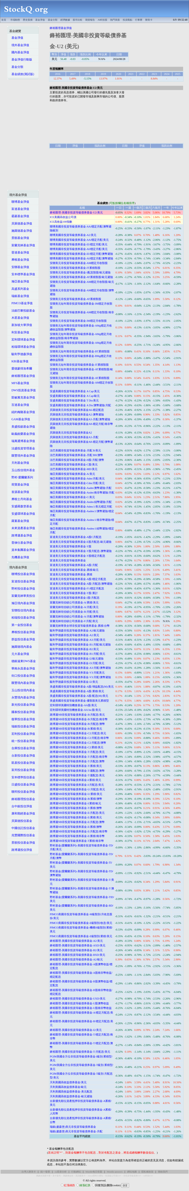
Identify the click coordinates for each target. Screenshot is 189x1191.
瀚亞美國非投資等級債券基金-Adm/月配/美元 (77, 478)
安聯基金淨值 (19, 267)
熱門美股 (115, 19)
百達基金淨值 (19, 404)
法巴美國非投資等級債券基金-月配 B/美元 (75, 450)
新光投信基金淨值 (22, 704)
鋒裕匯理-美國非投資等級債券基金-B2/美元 (76, 950)
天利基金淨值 (19, 462)
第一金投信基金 (20, 624)
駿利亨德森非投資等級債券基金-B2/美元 (74, 649)
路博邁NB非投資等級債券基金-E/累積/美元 (76, 817)
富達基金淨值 (19, 208)
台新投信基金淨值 (22, 755)
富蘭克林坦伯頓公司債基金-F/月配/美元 (74, 621)
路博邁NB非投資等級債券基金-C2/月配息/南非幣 (79, 737)
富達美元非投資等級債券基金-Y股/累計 (74, 593)
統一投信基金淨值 (22, 741)
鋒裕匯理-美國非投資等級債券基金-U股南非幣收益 (81, 1008)
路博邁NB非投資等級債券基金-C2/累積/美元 (77, 747)
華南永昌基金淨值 (22, 668)
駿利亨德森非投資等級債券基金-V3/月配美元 (77, 672)
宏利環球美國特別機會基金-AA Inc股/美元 (75, 709)
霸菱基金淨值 (19, 216)
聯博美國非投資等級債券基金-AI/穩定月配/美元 (79, 249)
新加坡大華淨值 (20, 325)
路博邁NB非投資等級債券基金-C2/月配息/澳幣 (78, 742)
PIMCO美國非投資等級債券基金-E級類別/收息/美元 (81, 922)
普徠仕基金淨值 (20, 542)
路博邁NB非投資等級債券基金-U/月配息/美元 (77, 789)
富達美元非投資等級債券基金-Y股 (70, 546)
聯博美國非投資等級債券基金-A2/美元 (73, 235)
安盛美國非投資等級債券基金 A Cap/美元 (75, 391)
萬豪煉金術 (68, 1176)
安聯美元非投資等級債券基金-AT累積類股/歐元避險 (81, 277)
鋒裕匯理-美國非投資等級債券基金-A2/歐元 (76, 959)
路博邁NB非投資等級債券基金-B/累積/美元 (76, 728)
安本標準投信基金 (22, 777)
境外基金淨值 (19, 45)
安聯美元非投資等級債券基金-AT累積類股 (75, 299)
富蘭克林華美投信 (22, 595)
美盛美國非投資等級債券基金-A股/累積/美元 (77, 691)
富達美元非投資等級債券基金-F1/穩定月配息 (77, 588)
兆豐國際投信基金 (22, 835)
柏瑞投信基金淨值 (22, 617)
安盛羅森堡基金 (20, 506)
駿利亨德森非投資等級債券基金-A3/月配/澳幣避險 (80, 667)
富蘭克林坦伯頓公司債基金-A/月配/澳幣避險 (77, 616)
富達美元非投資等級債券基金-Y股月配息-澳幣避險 (81, 551)
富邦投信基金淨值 (22, 769)
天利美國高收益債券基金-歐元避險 (71, 1096)
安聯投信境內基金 (22, 610)
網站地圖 (132, 1171)
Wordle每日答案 (93, 1171)
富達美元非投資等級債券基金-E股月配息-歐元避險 (80, 541)
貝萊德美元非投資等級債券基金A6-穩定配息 (77, 409)
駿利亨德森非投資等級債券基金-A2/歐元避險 (77, 630)
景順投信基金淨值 (22, 842)
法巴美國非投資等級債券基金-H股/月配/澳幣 (77, 459)
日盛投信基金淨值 (22, 784)
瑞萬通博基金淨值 (22, 441)
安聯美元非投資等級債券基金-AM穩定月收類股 (79, 263)
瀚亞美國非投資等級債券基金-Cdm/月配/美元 (77, 483)
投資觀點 (127, 19)
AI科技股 (102, 19)
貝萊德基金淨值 (20, 223)
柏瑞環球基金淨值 (22, 346)
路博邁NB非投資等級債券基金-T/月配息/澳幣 (77, 761)
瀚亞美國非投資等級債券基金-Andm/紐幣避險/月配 (81, 501)
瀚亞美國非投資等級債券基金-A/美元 (72, 473)
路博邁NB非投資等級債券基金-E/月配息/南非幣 (78, 831)
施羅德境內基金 (20, 646)
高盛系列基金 (19, 288)
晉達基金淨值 (19, 252)
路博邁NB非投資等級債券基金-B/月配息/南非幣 (79, 719)
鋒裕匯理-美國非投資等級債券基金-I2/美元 (76, 1029)
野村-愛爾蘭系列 (21, 477)
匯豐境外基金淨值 (22, 455)
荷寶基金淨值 (19, 484)
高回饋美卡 (80, 1176)
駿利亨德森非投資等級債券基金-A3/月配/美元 (77, 639)
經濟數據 (65, 19)
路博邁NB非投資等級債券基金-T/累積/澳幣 (76, 808)
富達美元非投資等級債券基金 (68, 560)
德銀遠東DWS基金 (22, 661)
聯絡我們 (163, 1171)
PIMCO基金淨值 (21, 303)
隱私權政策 (147, 1171)
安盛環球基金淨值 (22, 513)
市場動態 (15, 19)
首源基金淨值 (19, 491)
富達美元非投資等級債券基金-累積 (71, 574)
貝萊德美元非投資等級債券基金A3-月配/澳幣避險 (80, 419)
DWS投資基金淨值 (22, 390)
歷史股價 (27, 19)
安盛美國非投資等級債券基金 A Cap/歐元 (75, 395)
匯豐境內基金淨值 (22, 682)
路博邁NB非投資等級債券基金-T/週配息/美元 (77, 775)
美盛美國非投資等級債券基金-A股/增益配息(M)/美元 (82, 686)
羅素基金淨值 (19, 520)
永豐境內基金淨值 (22, 697)
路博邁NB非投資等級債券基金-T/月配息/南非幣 (78, 756)
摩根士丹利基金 (20, 499)
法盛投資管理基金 (22, 448)
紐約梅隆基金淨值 (22, 412)
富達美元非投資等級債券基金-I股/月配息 (74, 597)
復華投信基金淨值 (22, 719)
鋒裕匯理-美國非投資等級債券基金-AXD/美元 (77, 945)
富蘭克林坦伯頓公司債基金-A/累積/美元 (74, 602)
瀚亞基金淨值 (19, 281)
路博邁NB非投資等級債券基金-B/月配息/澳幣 (77, 723)
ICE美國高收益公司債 (63, 217)
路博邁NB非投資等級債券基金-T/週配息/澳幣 (77, 770)
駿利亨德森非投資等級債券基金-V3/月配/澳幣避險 (80, 677)
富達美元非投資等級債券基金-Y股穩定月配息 (77, 555)
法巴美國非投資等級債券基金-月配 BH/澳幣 (76, 455)
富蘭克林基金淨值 (22, 245)
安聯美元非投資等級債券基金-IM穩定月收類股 (78, 320)
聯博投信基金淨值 (22, 574)
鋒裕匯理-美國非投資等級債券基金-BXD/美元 (77, 954)
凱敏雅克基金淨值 (22, 397)
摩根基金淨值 (19, 259)
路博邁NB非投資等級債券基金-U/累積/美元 (76, 794)
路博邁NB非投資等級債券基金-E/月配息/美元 (77, 812)
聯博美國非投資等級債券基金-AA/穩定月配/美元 (79, 239)
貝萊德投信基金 (20, 820)
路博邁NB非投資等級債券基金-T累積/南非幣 (77, 840)
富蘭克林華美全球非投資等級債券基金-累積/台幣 (80, 625)
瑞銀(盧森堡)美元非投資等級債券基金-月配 (76, 1131)
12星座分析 (61, 1171)
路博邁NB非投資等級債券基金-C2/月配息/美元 (78, 733)
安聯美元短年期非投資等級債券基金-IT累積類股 (79, 364)
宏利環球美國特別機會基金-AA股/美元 (73, 705)
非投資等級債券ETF (132, 1176)
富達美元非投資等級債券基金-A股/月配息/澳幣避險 (81, 583)
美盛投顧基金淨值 (22, 426)
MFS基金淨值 (19, 383)
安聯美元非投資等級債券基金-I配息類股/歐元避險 (80, 272)
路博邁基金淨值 (20, 535)
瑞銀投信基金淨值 (22, 726)
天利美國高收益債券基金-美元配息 (71, 1091)
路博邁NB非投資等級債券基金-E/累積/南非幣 (77, 836)
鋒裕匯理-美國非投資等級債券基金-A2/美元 (76, 940)
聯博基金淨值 (19, 201)
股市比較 (77, 19)
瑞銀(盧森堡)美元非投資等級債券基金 (73, 1126)
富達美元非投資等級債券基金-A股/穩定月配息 (78, 579)
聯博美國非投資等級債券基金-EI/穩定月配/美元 (78, 244)
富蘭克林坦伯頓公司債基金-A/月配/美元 (74, 607)
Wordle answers (115, 1171)
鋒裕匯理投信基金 (22, 799)
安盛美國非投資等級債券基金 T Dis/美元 (74, 400)
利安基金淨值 (19, 332)
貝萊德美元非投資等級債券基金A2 (71, 432)
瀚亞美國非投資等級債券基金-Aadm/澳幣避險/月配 (80, 487)
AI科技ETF (148, 1176)
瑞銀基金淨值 (19, 296)
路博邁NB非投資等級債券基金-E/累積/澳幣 (76, 826)
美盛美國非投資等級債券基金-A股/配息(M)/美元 (79, 695)
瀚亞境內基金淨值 (22, 603)
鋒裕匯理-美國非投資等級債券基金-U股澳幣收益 (79, 1003)
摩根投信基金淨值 (22, 632)
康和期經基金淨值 (22, 813)
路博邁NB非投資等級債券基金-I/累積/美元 (75, 780)
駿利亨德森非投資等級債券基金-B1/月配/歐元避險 (80, 644)
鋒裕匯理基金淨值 (22, 375)
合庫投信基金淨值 (22, 748)
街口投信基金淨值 (22, 675)
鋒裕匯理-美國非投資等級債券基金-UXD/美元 (77, 998)
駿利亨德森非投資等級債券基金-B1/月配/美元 (77, 653)
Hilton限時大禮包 (95, 1176)
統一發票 (45, 1171)
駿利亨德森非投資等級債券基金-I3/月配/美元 (77, 663)
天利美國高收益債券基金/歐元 (68, 1086)
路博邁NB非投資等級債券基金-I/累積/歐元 (75, 803)
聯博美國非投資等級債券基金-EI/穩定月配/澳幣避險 (81, 253)
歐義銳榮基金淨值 (22, 433)
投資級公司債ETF (113, 1176)
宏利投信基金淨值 (22, 733)
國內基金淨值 (19, 52)
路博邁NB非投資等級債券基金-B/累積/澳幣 (76, 798)
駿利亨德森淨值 (20, 354)
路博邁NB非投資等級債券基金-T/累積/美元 (76, 765)
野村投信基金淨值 (22, 588)
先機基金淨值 (19, 557)
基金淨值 (40, 19)
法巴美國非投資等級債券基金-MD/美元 (73, 469)
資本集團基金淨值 (22, 549)
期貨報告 (90, 19)
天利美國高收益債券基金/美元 (68, 1082)
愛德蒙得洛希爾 (20, 368)
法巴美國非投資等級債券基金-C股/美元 (74, 464)
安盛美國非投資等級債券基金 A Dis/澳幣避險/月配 (80, 405)
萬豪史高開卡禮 (43, 1176)
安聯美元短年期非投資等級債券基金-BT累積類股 (80, 351)
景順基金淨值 (19, 237)
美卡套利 (57, 1176)
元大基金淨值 (19, 653)
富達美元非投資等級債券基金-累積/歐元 (74, 569)
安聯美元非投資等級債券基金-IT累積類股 (75, 267)
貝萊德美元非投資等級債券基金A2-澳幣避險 (77, 414)
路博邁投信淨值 (20, 849)
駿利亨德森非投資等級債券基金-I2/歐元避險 (77, 658)
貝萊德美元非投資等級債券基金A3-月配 (74, 437)
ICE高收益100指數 (61, 221)
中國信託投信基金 (22, 828)
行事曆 (138, 19)
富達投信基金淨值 (22, 581)
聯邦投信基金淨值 (22, 791)
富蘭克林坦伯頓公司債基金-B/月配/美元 (74, 611)
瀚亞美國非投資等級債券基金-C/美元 (72, 497)
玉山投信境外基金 (22, 470)
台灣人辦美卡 (28, 1171)
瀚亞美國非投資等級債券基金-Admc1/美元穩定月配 (81, 506)
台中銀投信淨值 (20, 806)
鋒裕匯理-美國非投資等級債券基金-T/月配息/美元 (80, 1051)
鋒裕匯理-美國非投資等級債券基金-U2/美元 (76, 212)
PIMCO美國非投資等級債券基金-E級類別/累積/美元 (81, 936)
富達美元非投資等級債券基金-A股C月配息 (76, 537)
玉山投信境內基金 (22, 690)
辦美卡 (148, 19)
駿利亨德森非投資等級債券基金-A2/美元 (74, 635)
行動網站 (76, 1171)
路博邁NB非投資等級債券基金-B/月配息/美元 (77, 714)
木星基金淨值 (19, 317)
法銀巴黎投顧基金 (22, 310)
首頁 (3, 19)
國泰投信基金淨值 (22, 712)
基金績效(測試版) (21, 74)
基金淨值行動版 (20, 59)
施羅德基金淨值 (20, 230)
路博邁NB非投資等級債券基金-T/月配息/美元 (77, 751)
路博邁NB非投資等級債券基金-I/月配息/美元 (77, 784)
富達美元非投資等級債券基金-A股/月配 (74, 565)
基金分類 (52, 19)
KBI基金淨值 (18, 361)
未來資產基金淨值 (22, 528)
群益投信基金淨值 (22, 639)
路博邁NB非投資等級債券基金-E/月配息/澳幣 (77, 822)
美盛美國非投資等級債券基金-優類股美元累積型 (79, 700)
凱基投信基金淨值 (22, 762)
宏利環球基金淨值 (22, 339)
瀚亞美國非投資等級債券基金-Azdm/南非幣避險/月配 (82, 492)
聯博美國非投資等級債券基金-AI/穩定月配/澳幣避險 (81, 258)
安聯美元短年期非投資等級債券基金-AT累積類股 (79, 378)
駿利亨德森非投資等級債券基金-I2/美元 (74, 681)
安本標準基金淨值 (22, 274)
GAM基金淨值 (19, 419)
